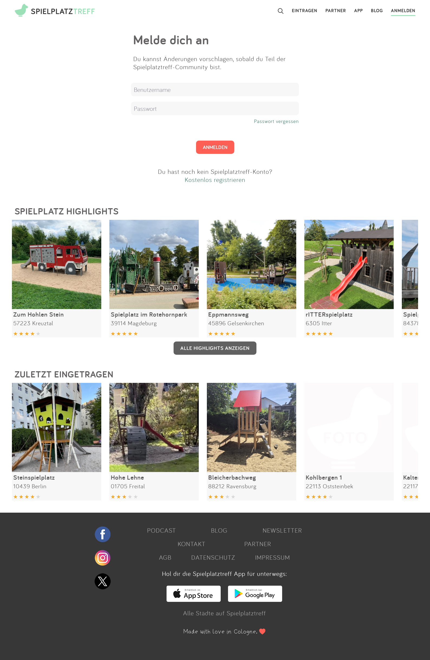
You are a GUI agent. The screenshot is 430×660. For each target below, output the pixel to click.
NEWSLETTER (282, 530)
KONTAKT (192, 544)
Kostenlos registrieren (215, 179)
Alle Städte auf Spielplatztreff (224, 613)
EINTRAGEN (304, 11)
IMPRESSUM (272, 557)
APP (358, 11)
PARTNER (335, 11)
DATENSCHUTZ (213, 557)
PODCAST (161, 530)
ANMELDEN (403, 11)
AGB (165, 557)
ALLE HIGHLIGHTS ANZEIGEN (215, 347)
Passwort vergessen (276, 121)
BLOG (377, 11)
